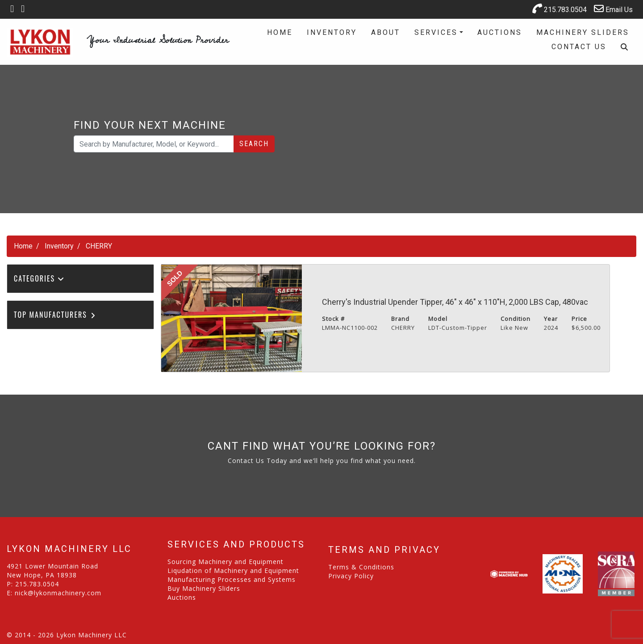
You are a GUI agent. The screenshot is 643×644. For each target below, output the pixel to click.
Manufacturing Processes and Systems (231, 579)
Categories (39, 278)
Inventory (332, 32)
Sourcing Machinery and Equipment (225, 561)
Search (254, 143)
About (385, 32)
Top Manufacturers (55, 314)
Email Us (613, 9)
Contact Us (578, 46)
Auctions (499, 32)
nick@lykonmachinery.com (58, 593)
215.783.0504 (559, 9)
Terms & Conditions (361, 567)
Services (436, 32)
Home (279, 32)
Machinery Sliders (582, 32)
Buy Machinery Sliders (203, 588)
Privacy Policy (351, 576)
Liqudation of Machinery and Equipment (233, 570)
